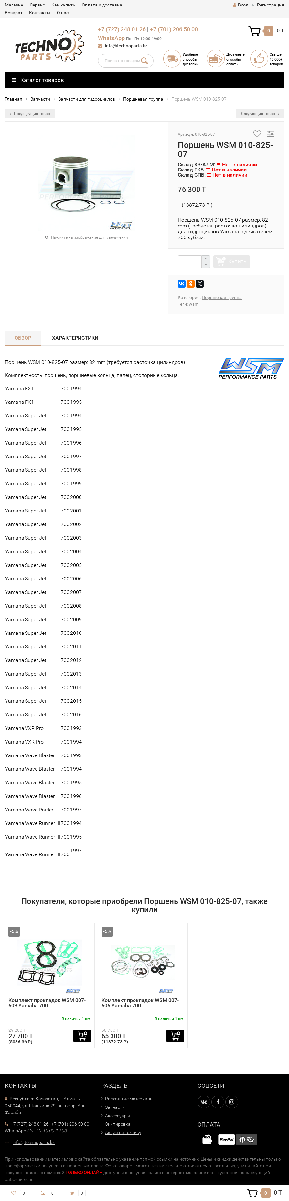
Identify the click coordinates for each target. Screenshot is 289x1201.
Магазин (14, 4)
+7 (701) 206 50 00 (174, 29)
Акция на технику (123, 1132)
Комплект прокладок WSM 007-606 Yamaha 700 (140, 1002)
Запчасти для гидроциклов (86, 99)
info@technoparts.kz (126, 45)
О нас (63, 12)
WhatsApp (111, 38)
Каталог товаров (38, 80)
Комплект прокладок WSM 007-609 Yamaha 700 (47, 1002)
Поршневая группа (143, 99)
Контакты (39, 12)
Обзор (23, 338)
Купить (237, 261)
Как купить (63, 4)
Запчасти (40, 99)
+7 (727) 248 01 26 (122, 29)
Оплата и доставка (102, 4)
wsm (193, 304)
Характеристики (75, 338)
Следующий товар (260, 113)
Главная (13, 99)
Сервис (37, 4)
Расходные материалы (129, 1098)
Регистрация (270, 4)
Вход (240, 4)
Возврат (14, 12)
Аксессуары (117, 1115)
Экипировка (118, 1124)
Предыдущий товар (30, 113)
